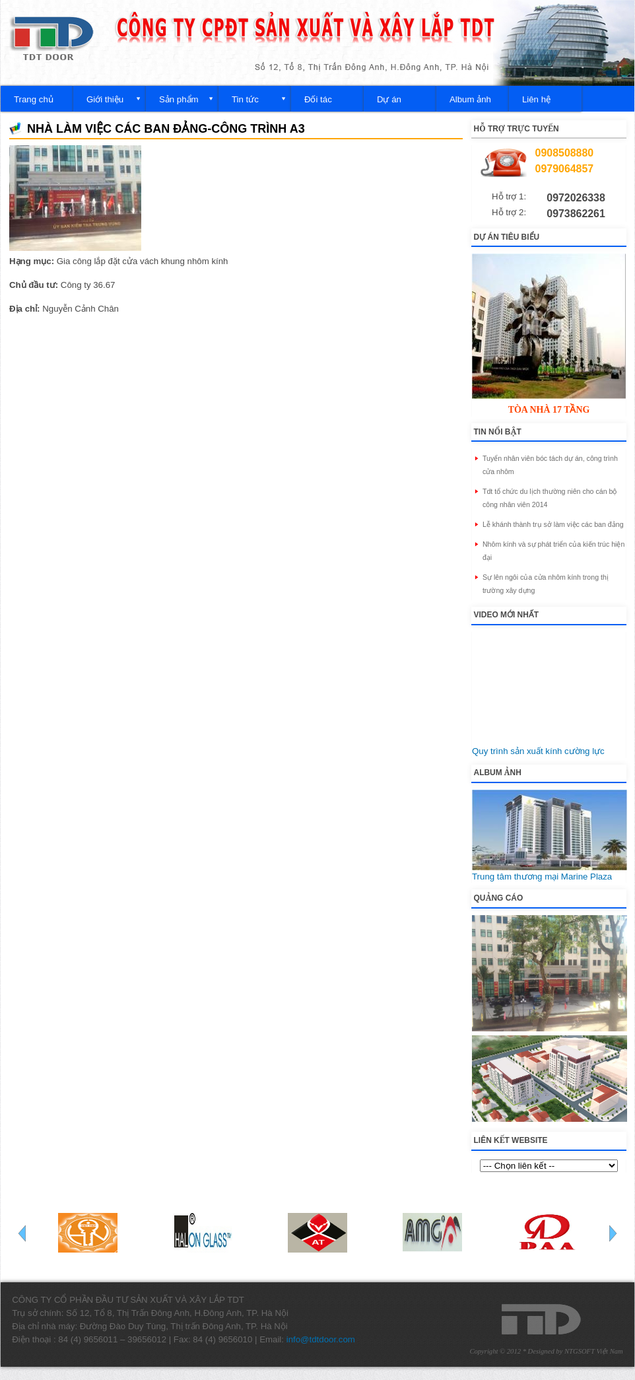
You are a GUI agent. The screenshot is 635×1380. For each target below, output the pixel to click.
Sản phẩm (179, 99)
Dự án (389, 99)
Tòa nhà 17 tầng (549, 410)
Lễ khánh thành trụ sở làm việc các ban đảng (553, 524)
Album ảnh (470, 99)
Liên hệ (536, 99)
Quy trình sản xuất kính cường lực (538, 751)
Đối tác (318, 99)
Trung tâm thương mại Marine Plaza (542, 876)
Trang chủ (33, 99)
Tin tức (245, 99)
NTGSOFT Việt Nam (593, 1351)
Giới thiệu (104, 99)
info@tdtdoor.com (320, 1339)
